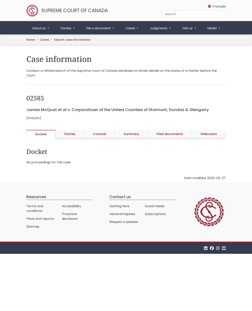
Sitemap (32, 226)
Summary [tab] (131, 134)
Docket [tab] (41, 134)
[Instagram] (218, 248)
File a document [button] (99, 28)
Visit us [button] (187, 28)
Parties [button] (66, 28)
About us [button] (39, 28)
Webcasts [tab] (209, 134)
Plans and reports (40, 218)
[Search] (194, 14)
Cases (44, 40)
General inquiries (122, 214)
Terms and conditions (34, 208)
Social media (154, 206)
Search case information (72, 40)
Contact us (120, 197)
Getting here (119, 206)
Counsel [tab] (99, 134)
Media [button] (212, 28)
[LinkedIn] (206, 248)
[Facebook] (212, 248)
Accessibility (71, 206)
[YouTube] (224, 248)
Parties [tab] (69, 134)
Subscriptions (155, 214)
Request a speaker (123, 222)
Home (30, 40)
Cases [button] (131, 28)
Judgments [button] (159, 28)
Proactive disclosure (70, 216)
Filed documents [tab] (170, 134)
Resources (36, 197)
